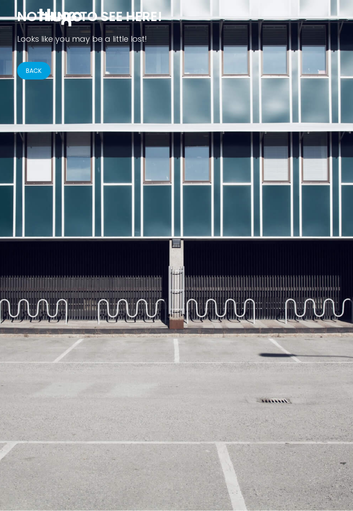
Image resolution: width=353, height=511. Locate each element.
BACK (34, 70)
